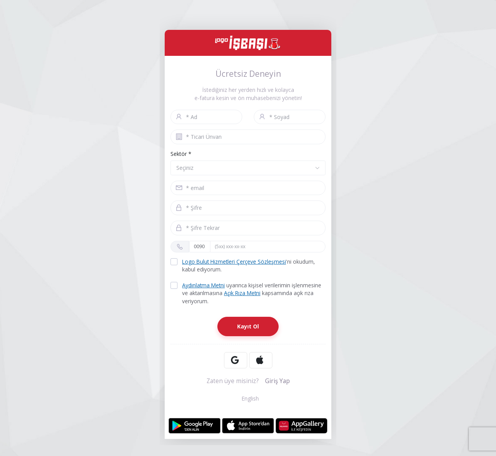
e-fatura (205, 98)
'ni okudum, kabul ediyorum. (243, 266)
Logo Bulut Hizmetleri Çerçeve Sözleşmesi (235, 262)
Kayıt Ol (248, 327)
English (248, 399)
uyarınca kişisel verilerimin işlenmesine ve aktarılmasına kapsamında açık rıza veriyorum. (246, 294)
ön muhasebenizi (259, 98)
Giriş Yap (277, 382)
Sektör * (180, 153)
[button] (248, 168)
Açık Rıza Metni (243, 294)
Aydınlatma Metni (204, 286)
